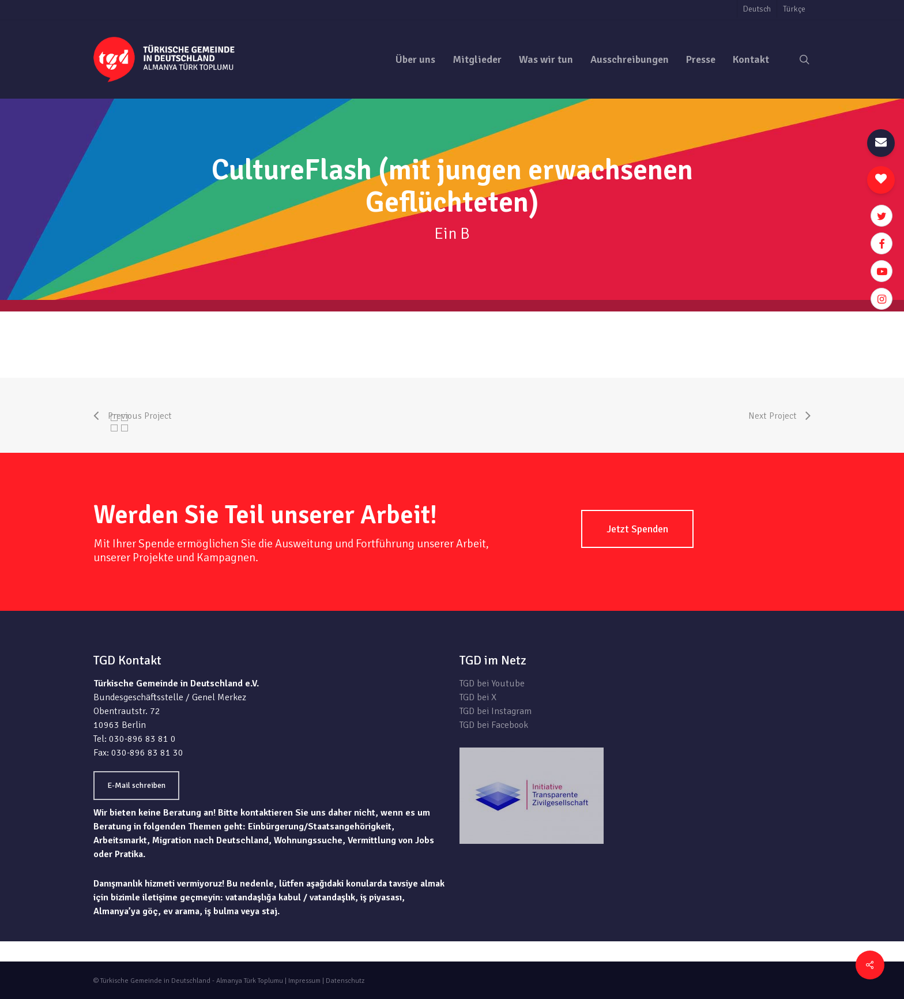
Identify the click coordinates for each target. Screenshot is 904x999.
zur (804, 318)
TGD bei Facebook (493, 725)
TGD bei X (477, 697)
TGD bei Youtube (492, 683)
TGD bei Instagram (495, 711)
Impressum (304, 981)
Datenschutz (345, 981)
